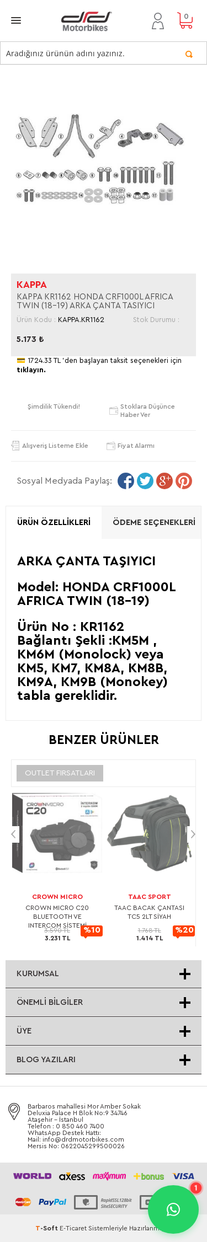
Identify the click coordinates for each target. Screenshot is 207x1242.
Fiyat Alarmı (136, 445)
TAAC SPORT (149, 896)
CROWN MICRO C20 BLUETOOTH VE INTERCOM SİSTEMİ (57, 916)
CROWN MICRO (57, 896)
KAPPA (32, 285)
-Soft (47, 1228)
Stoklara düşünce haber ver (147, 410)
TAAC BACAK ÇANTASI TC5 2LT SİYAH (149, 912)
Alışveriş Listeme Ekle (55, 445)
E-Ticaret (73, 1228)
